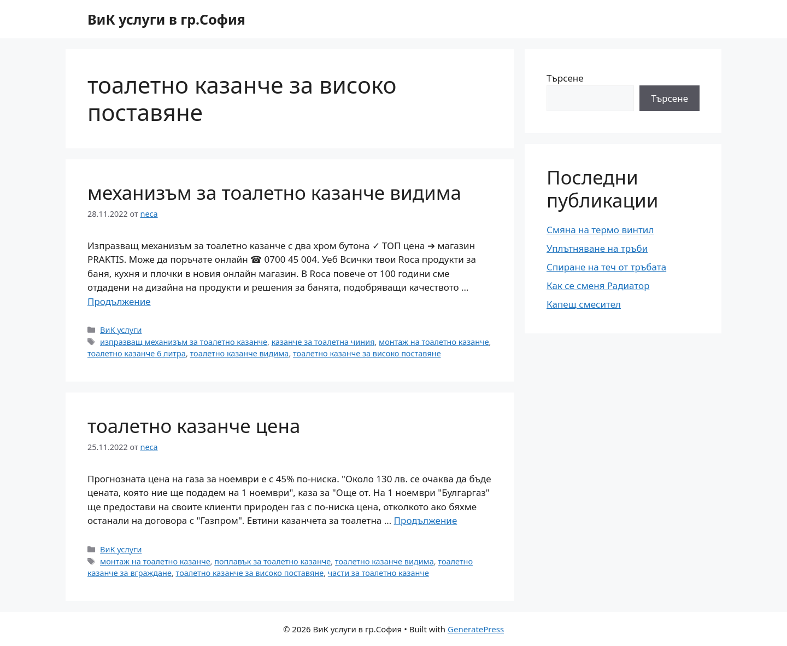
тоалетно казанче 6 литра (136, 353)
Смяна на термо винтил (600, 229)
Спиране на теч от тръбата (606, 267)
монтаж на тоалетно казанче (434, 342)
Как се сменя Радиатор (598, 285)
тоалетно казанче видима (239, 353)
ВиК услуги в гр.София (166, 19)
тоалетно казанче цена (193, 426)
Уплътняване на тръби (597, 248)
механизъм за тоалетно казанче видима (274, 192)
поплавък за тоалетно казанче (272, 561)
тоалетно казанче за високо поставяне (367, 353)
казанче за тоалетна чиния (323, 342)
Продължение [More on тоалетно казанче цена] (425, 520)
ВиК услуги (121, 330)
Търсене (565, 78)
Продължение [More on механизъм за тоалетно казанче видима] (119, 301)
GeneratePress (476, 629)
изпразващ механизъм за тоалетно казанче (183, 342)
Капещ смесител (584, 304)
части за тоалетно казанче (378, 573)
